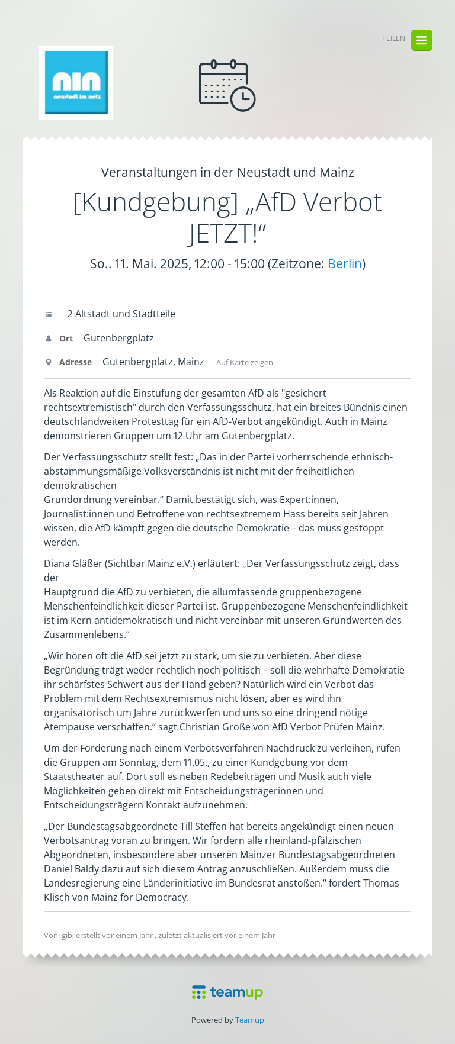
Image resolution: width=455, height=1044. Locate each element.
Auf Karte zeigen (244, 362)
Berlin (345, 263)
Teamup (249, 1019)
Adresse (68, 362)
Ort (58, 338)
